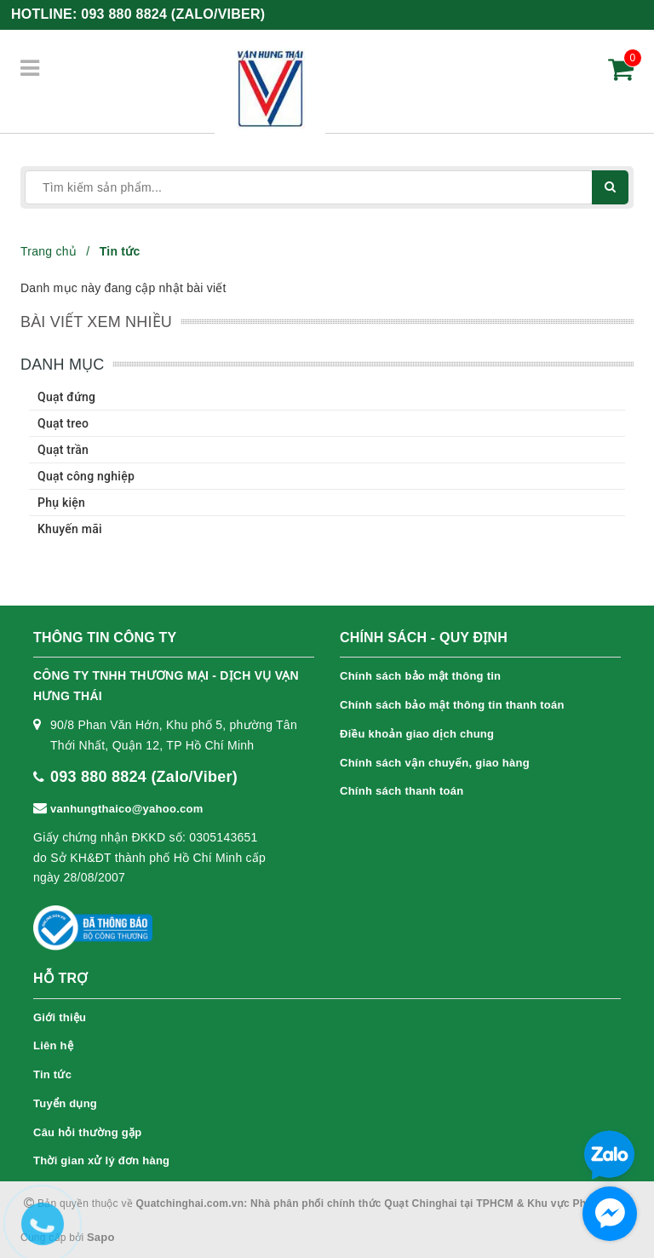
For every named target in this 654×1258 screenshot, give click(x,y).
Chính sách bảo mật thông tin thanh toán (452, 704)
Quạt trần (63, 450)
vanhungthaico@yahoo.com (127, 808)
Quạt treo (63, 423)
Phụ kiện (61, 502)
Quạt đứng (66, 397)
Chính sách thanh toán (401, 790)
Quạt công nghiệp (86, 476)
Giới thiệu (59, 1017)
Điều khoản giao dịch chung (417, 733)
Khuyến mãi (69, 529)
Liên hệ (53, 1045)
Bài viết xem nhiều (96, 321)
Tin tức (52, 1074)
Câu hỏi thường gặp (87, 1132)
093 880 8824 (173, 14)
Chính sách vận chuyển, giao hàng (435, 762)
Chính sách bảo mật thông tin (420, 675)
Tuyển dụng (65, 1103)
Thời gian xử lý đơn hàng (101, 1160)
